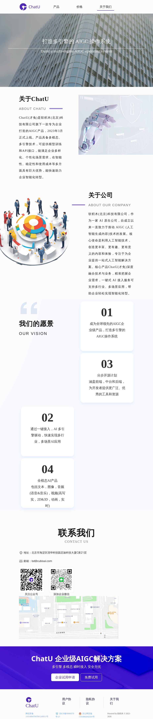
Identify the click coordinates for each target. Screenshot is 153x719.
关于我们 (106, 7)
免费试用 (91, 677)
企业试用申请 (65, 677)
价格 (79, 7)
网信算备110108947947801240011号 (37, 713)
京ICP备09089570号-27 (65, 713)
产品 (56, 7)
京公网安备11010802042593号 (87, 713)
